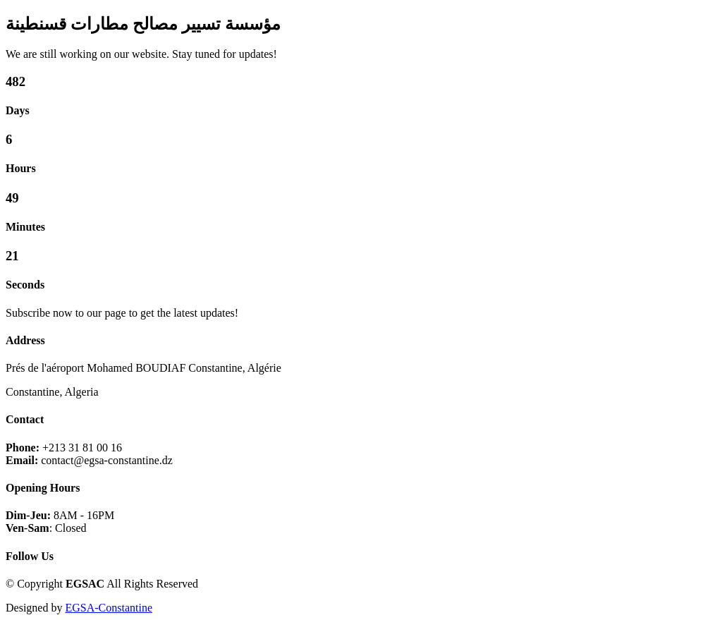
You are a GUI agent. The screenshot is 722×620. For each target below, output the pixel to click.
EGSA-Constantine (108, 608)
